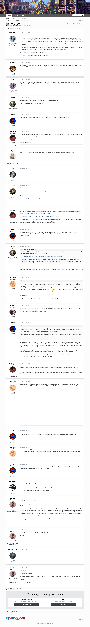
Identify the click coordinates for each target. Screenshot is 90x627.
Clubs (23, 15)
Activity (16, 15)
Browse (9, 15)
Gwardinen (14, 25)
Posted (25, 32)
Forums (7, 18)
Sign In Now (63, 604)
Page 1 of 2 (18, 28)
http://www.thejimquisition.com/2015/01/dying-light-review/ (33, 311)
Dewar (13, 115)
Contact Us (47, 622)
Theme (42, 622)
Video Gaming (29, 25)
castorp (12, 498)
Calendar (13, 18)
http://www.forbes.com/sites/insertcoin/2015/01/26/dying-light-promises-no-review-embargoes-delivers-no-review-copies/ (47, 191)
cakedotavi (12, 481)
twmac (13, 98)
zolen (12, 168)
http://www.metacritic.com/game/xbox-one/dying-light (32, 198)
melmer (12, 306)
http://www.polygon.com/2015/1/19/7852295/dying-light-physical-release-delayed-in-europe (40, 216)
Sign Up (81, 1)
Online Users (24, 18)
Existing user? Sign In (72, 2)
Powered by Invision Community (45, 624)
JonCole (12, 79)
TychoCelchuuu (12, 549)
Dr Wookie (12, 278)
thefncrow (12, 62)
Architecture (13, 132)
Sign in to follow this (71, 23)
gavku (12, 150)
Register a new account (26, 604)
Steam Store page (28, 35)
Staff (19, 18)
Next (11, 28)
